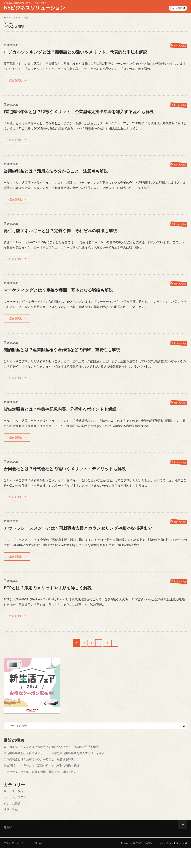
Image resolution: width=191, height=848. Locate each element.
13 (107, 644)
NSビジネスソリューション (34, 8)
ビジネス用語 (11, 803)
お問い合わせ (41, 842)
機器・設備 (10, 809)
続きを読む (15, 80)
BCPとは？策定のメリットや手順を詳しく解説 (51, 588)
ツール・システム (14, 796)
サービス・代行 (13, 790)
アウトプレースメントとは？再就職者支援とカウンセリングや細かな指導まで (84, 528)
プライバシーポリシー (16, 842)
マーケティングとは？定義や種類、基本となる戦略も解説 (63, 290)
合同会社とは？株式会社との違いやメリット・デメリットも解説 (70, 469)
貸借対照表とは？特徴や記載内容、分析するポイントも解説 (65, 409)
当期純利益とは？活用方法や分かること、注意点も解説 (60, 171)
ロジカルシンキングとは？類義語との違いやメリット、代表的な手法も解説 (82, 52)
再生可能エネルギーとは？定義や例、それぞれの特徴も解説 (65, 230)
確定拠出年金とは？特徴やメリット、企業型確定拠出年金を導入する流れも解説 (85, 111)
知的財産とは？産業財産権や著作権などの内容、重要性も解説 (67, 350)
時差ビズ (9, 826)
